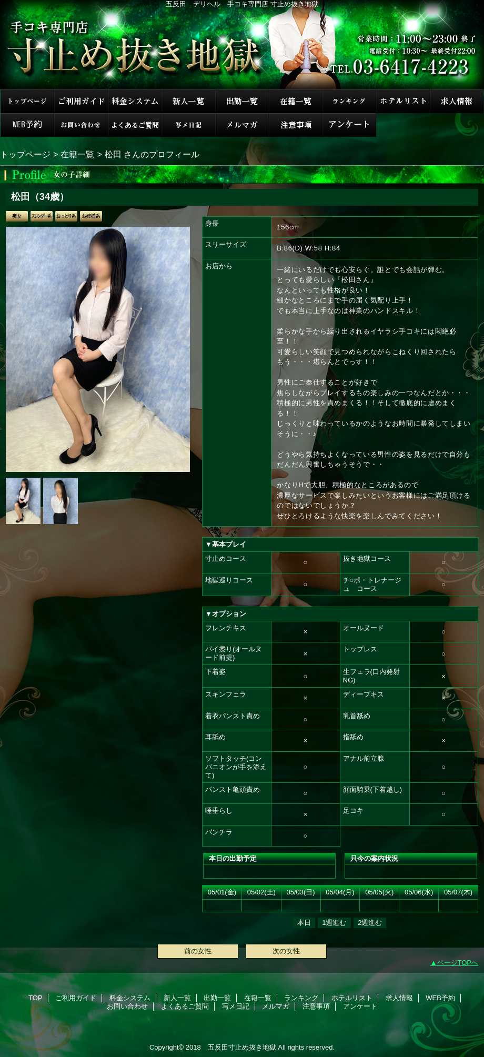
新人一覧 (188, 101)
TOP (27, 101)
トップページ (25, 154)
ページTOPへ (458, 963)
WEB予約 (27, 125)
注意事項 (295, 125)
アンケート (349, 125)
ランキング (349, 101)
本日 (304, 923)
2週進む (370, 923)
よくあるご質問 (135, 125)
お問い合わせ (81, 125)
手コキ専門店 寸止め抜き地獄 (242, 44)
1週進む (334, 923)
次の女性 (286, 951)
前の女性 (197, 951)
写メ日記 (188, 125)
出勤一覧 (242, 101)
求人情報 (456, 101)
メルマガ (242, 125)
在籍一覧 (295, 101)
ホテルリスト (403, 101)
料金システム (135, 101)
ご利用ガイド (81, 101)
